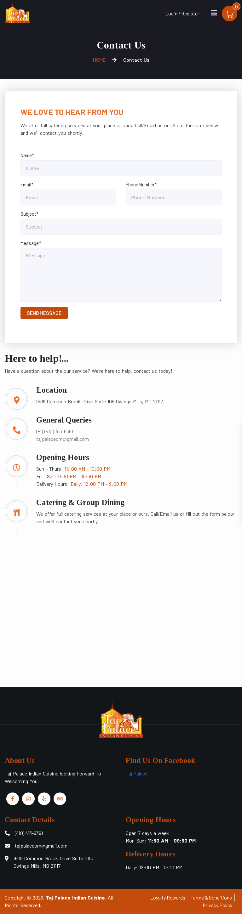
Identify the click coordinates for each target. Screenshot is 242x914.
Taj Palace (136, 773)
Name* (27, 155)
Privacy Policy (217, 905)
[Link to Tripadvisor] (60, 798)
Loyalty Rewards (167, 897)
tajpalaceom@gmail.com (62, 439)
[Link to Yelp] (44, 798)
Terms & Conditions (211, 897)
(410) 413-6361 (29, 833)
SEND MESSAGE (44, 313)
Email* (26, 184)
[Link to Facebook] (12, 798)
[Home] (17, 12)
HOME (99, 60)
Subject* (29, 214)
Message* (30, 243)
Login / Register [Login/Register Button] (182, 13)
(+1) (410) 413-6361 (54, 431)
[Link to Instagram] (28, 798)
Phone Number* (141, 184)
